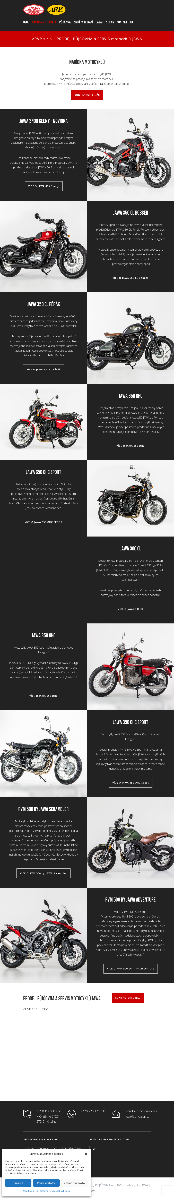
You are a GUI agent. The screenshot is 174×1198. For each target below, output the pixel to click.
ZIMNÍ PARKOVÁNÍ (83, 22)
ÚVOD (26, 22)
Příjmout (18, 1183)
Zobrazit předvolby (74, 1183)
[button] (86, 1153)
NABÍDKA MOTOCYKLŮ (44, 22)
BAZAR (99, 22)
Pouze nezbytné (46, 1183)
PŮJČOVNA (65, 22)
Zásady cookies (30, 1191)
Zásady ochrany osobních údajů (54, 1191)
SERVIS (110, 22)
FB (131, 22)
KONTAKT (122, 22)
